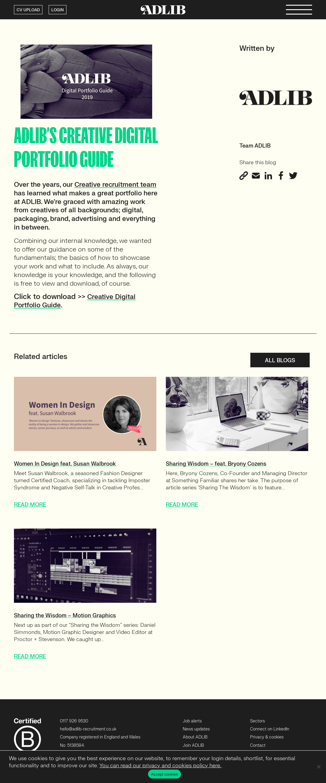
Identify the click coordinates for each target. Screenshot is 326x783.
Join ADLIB (193, 745)
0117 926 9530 (74, 721)
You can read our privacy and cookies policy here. (160, 765)
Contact (257, 745)
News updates (196, 729)
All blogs (280, 360)
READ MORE (30, 505)
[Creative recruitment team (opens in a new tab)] (115, 184)
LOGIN (57, 10)
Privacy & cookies (267, 737)
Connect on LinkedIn (269, 729)
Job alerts (192, 721)
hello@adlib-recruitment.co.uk (88, 729)
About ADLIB (195, 737)
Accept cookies (164, 774)
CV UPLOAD (28, 10)
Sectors (257, 721)
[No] (319, 767)
